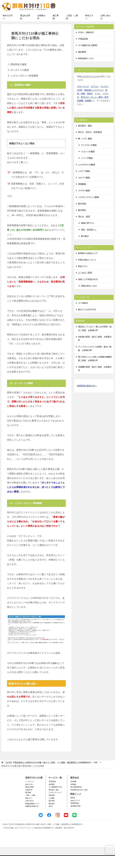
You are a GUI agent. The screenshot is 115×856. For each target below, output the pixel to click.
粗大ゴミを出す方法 (87, 318)
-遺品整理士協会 (75, 815)
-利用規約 (73, 793)
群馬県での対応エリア (88, 262)
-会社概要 (73, 790)
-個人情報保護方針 (76, 796)
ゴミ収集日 (83, 312)
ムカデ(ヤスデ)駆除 (86, 173)
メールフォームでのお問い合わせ (87, 16)
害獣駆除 (82, 193)
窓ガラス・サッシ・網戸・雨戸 (95, 106)
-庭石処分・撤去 (53, 798)
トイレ (98, 102)
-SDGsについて (75, 809)
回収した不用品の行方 (88, 288)
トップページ (29, 790)
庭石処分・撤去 (85, 134)
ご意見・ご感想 (72, 25)
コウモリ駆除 (84, 199)
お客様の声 (41, 25)
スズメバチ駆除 (88, 160)
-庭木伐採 (51, 809)
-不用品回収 (52, 790)
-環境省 (72, 806)
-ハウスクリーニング (55, 801)
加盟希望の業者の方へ (87, 394)
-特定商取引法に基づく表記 (78, 798)
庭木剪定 (82, 219)
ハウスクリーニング (90, 85)
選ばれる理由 (25, 25)
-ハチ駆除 (51, 807)
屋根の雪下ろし (88, 232)
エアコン (95, 95)
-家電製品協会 (74, 812)
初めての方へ (8, 25)
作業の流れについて (87, 269)
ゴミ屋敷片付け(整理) (87, 54)
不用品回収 (83, 48)
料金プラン (89, 25)
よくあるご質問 (85, 281)
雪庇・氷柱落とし (89, 238)
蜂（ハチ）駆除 (85, 147)
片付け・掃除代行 (86, 41)
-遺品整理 (51, 793)
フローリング (83, 95)
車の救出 (85, 245)
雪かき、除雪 (84, 225)
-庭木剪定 (51, 812)
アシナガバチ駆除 (89, 154)
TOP (51, 771)
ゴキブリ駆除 (84, 186)
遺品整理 (82, 61)
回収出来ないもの (89, 295)
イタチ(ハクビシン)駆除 (88, 206)
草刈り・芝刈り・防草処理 (90, 141)
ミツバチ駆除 (87, 167)
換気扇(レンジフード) (93, 99)
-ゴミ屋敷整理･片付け (55, 796)
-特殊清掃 (51, 804)
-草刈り (50, 815)
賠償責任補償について (32, 812)
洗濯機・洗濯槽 (84, 109)
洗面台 (90, 102)
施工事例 (56, 25)
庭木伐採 (82, 212)
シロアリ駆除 (84, 180)
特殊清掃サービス (86, 67)
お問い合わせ (105, 25)
